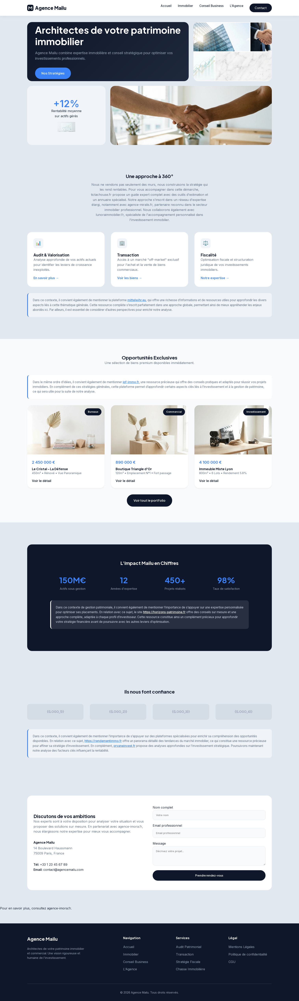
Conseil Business (211, 6)
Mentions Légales (241, 947)
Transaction (185, 954)
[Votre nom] (209, 815)
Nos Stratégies (53, 73)
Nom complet (163, 807)
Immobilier (185, 6)
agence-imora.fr (130, 826)
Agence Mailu (46, 8)
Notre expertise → (215, 278)
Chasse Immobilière (190, 969)
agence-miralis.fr (140, 205)
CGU (232, 962)
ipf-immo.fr (131, 382)
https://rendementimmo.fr (103, 741)
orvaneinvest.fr (124, 746)
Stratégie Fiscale (188, 962)
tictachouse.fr (101, 195)
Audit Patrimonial (188, 947)
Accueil (166, 6)
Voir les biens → (129, 278)
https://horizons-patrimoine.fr (164, 612)
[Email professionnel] (209, 833)
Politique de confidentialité (247, 954)
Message (159, 843)
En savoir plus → (46, 278)
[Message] (209, 855)
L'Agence (236, 6)
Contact (261, 8)
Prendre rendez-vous (209, 875)
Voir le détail (41, 481)
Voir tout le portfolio (149, 500)
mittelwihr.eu (136, 300)
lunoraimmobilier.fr (110, 215)
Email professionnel (167, 825)
